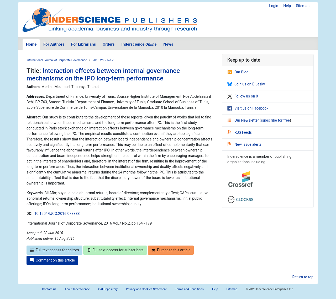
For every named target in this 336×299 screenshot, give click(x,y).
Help (287, 6)
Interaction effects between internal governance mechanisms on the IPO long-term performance (103, 74)
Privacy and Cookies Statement (146, 289)
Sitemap (302, 6)
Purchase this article (170, 250)
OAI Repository (108, 289)
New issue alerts (244, 144)
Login (273, 6)
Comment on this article (52, 260)
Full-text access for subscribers (115, 250)
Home (31, 44)
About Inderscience (77, 289)
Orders (109, 44)
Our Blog (238, 72)
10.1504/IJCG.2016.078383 (57, 213)
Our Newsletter (244, 120)
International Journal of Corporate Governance (57, 60)
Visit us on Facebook (247, 108)
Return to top (302, 277)
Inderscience (139, 44)
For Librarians (83, 44)
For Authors (53, 44)
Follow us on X (242, 96)
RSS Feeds (240, 132)
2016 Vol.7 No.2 (103, 60)
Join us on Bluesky (246, 84)
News (168, 44)
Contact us (49, 289)
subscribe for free (275, 120)
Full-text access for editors (54, 250)
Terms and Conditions (189, 289)
